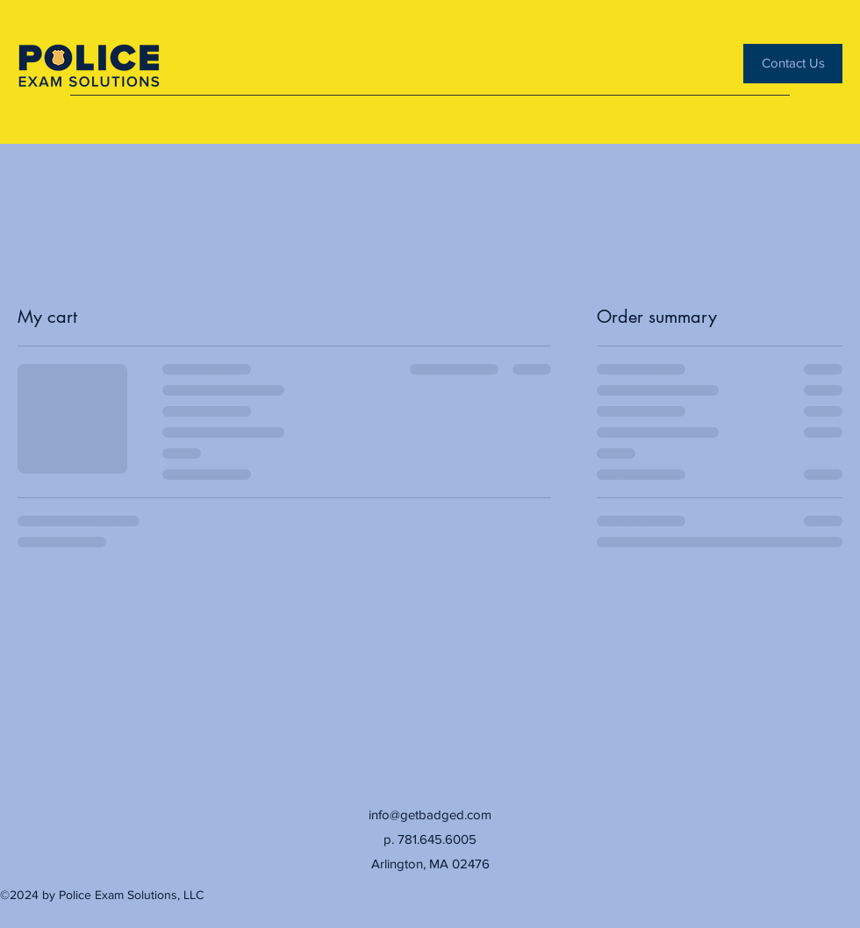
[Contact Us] (792, 63)
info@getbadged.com (430, 814)
